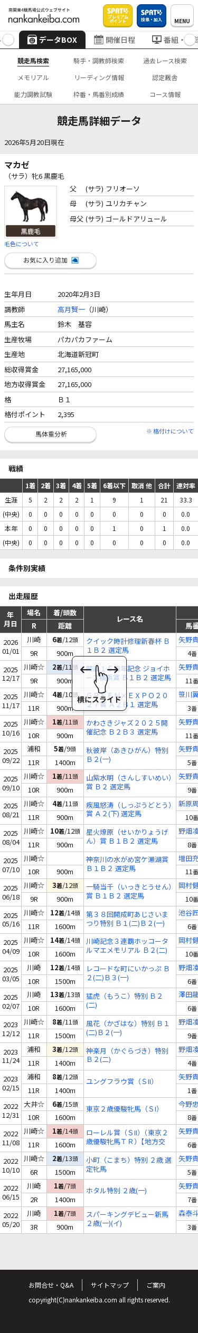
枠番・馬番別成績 (98, 94)
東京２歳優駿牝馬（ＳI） (124, 1109)
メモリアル (33, 77)
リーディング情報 (99, 77)
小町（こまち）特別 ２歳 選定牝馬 (129, 1165)
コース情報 (165, 94)
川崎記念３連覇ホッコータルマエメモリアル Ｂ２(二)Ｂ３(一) (127, 946)
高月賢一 (71, 309)
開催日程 (114, 39)
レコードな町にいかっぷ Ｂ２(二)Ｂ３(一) (128, 973)
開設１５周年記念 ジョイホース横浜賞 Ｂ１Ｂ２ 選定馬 (128, 673)
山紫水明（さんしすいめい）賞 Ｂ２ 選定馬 (129, 782)
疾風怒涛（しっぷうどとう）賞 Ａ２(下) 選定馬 (129, 810)
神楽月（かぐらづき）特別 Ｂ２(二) (127, 1056)
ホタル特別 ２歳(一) (116, 1190)
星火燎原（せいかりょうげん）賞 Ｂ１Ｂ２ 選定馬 (127, 837)
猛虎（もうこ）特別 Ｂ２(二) (124, 1001)
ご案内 (155, 1284)
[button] (8, 40)
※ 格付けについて (170, 431)
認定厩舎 (164, 77)
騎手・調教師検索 (98, 60)
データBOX (52, 39)
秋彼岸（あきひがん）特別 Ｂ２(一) (127, 755)
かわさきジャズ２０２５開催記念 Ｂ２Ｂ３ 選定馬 (127, 728)
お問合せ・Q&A (51, 1284)
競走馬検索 (33, 60)
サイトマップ (110, 1284)
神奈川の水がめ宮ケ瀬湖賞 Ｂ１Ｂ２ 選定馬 (127, 864)
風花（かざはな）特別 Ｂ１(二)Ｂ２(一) (128, 1028)
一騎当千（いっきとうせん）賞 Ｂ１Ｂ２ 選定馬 (129, 892)
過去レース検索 (165, 60)
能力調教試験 (33, 94)
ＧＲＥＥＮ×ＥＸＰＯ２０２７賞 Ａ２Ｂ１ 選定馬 (127, 700)
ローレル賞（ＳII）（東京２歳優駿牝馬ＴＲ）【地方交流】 (127, 1137)
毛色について (21, 243)
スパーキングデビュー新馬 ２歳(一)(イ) (127, 1219)
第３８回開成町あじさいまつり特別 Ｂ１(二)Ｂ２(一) (127, 919)
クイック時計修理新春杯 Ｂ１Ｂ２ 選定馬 (128, 646)
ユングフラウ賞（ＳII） (122, 1081)
